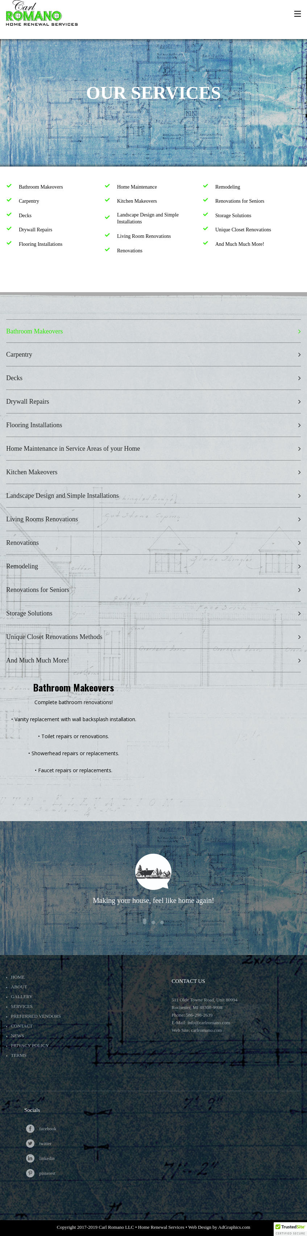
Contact (22, 1026)
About (19, 986)
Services (22, 1006)
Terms (18, 1055)
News (17, 1035)
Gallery (22, 996)
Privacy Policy (30, 1045)
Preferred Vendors (36, 1016)
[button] (290, 1229)
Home (18, 977)
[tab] (153, 331)
